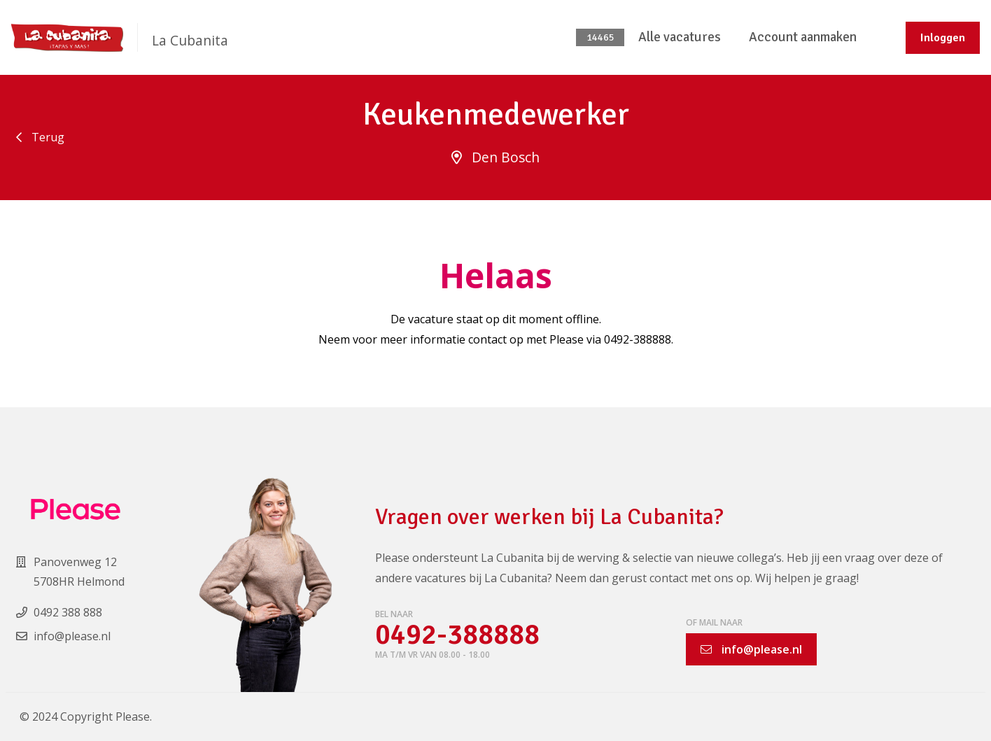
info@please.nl (751, 649)
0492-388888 (457, 635)
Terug (40, 137)
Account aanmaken (803, 37)
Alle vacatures (679, 37)
